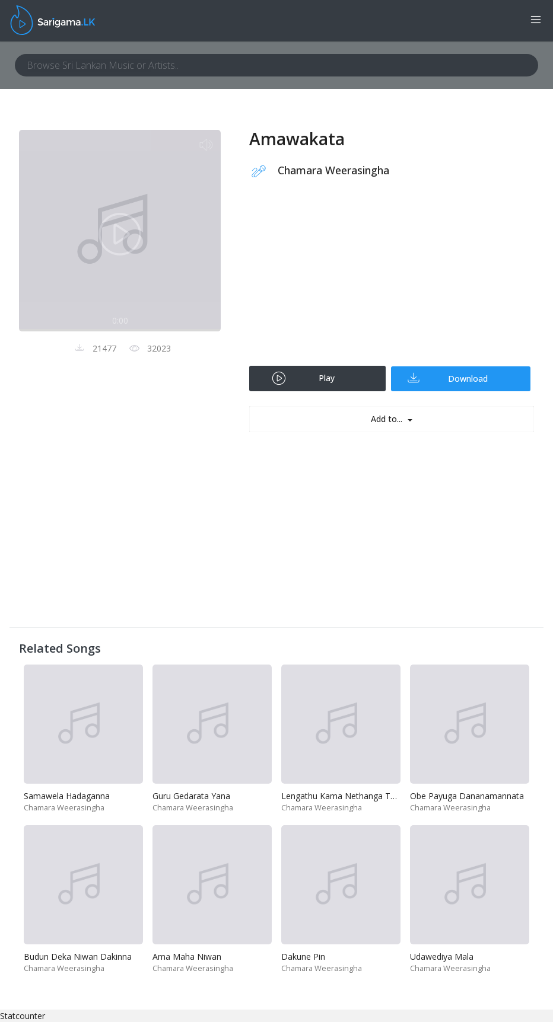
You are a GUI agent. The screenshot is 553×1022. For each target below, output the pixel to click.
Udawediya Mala (441, 956)
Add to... (388, 418)
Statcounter (22, 1015)
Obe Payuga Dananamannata (467, 795)
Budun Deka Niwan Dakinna (78, 956)
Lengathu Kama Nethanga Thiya (343, 795)
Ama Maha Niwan (186, 956)
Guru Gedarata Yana (191, 795)
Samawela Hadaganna (67, 795)
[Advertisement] (391, 280)
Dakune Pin (303, 956)
